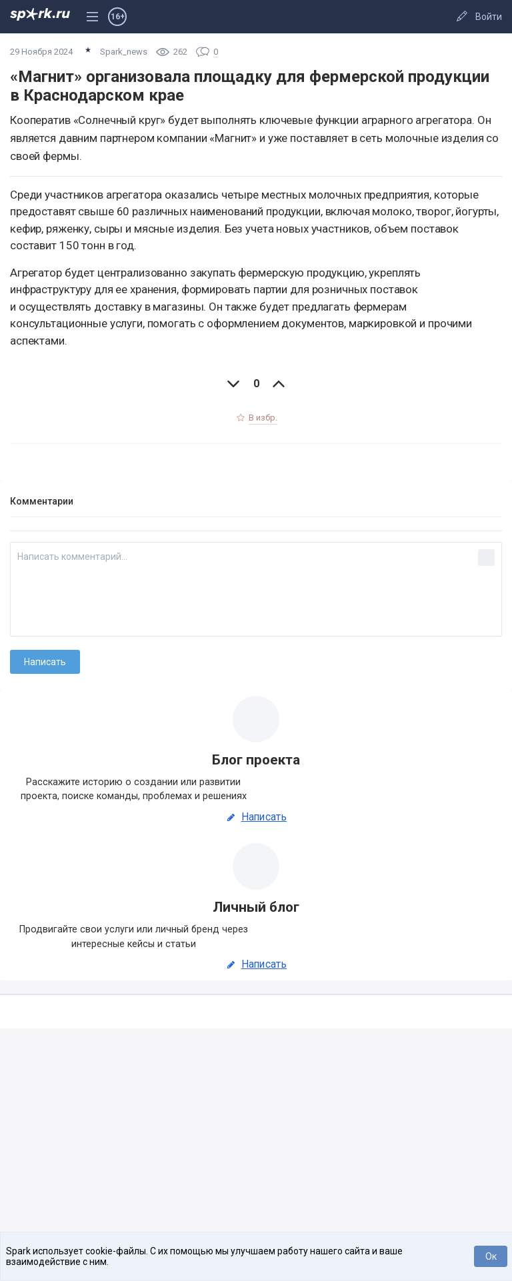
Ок (491, 1256)
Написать (256, 817)
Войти (488, 16)
